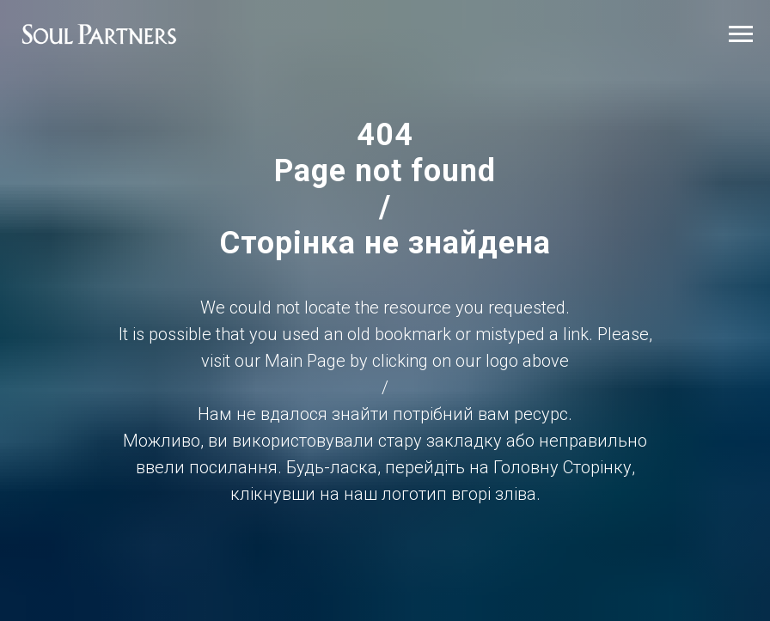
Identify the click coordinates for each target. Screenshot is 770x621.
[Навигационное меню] (741, 34)
